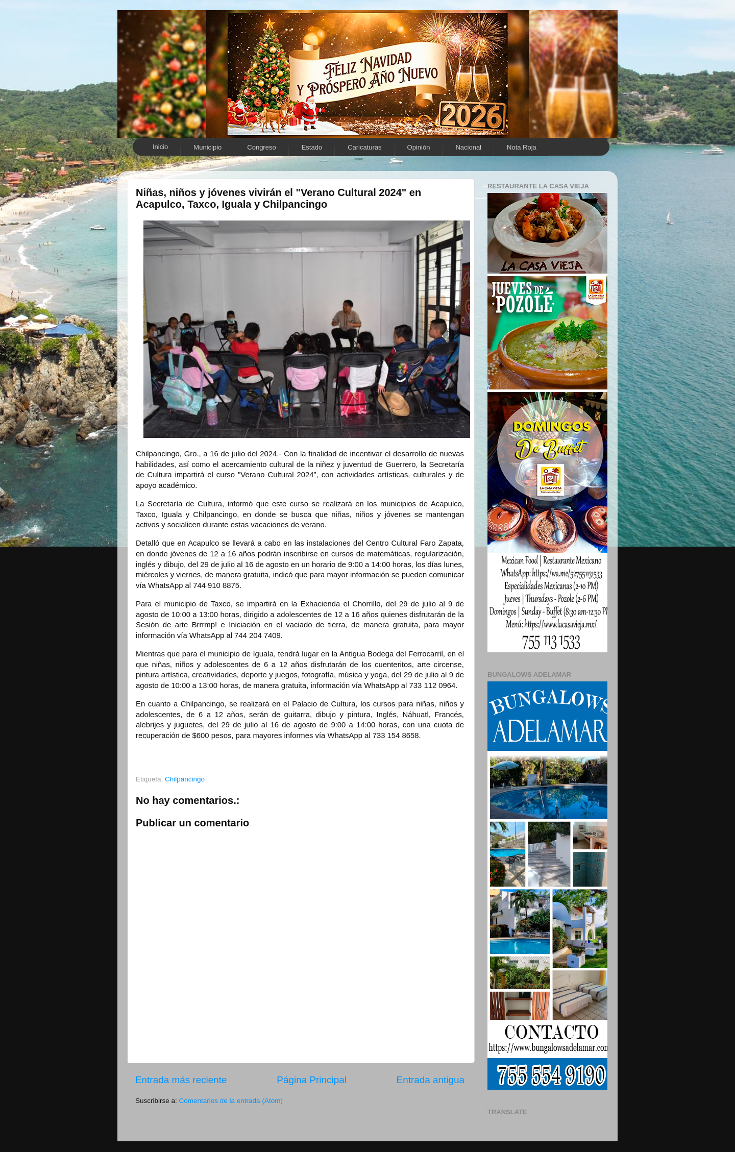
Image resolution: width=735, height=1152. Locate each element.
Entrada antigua (430, 1079)
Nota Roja (521, 147)
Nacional (468, 147)
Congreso (261, 147)
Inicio (160, 147)
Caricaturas (364, 147)
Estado (312, 147)
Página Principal (312, 1079)
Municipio (207, 147)
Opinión (418, 147)
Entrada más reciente (181, 1079)
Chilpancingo (185, 779)
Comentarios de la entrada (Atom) (231, 1101)
